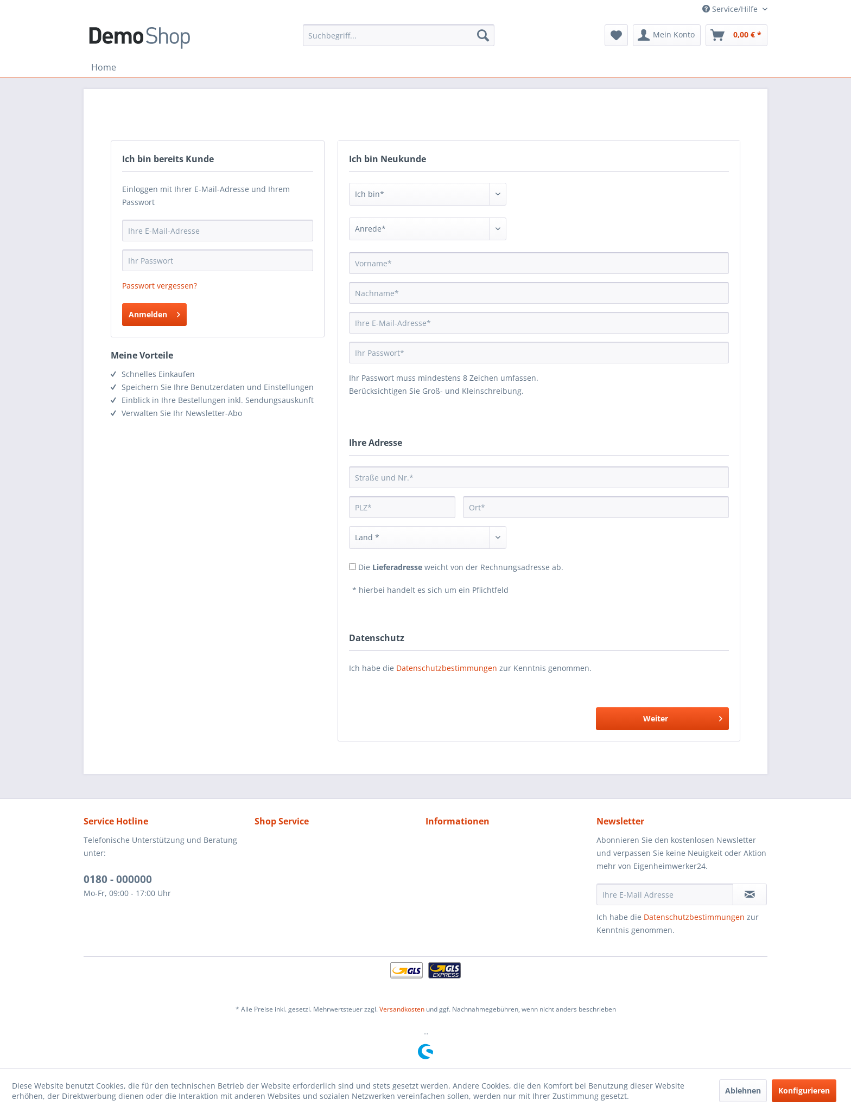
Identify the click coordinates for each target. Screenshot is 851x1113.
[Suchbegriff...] (398, 35)
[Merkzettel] (616, 35)
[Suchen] (483, 35)
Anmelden (154, 312)
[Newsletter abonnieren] (750, 894)
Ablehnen (743, 1090)
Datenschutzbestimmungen (446, 668)
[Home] (104, 67)
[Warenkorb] (736, 35)
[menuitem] (398, 35)
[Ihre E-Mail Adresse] (664, 894)
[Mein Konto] (667, 35)
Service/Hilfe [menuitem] (731, 9)
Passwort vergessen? (159, 285)
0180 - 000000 (118, 879)
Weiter (682, 717)
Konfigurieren (804, 1090)
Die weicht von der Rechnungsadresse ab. (460, 567)
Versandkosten (401, 1009)
